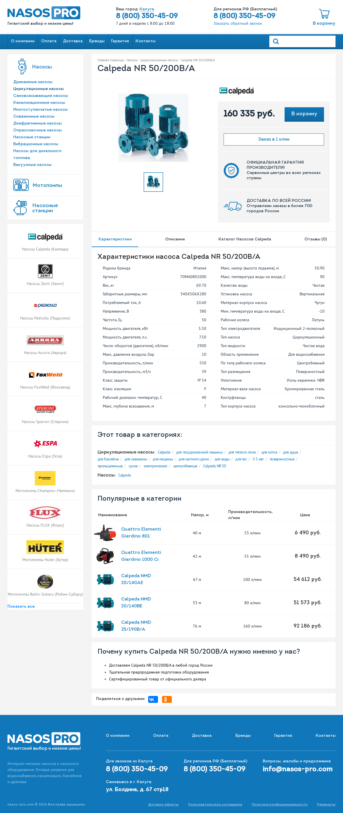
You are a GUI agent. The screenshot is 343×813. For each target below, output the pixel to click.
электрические (155, 465)
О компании (23, 41)
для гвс (240, 459)
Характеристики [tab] (115, 239)
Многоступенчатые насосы (40, 110)
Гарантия (120, 41)
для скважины (136, 459)
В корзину (324, 23)
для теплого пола (242, 452)
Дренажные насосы (32, 82)
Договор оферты (163, 804)
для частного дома (193, 459)
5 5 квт (258, 459)
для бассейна (108, 459)
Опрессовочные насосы (37, 130)
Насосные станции (31, 137)
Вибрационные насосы (35, 144)
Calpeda (164, 452)
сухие (133, 465)
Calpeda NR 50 (214, 465)
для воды (222, 459)
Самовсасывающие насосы (40, 96)
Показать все (21, 607)
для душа (290, 452)
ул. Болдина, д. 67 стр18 (137, 790)
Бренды (96, 41)
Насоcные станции (45, 208)
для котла (269, 452)
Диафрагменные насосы (37, 123)
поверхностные (282, 459)
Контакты (145, 41)
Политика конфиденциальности (280, 804)
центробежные (185, 465)
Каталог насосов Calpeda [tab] (244, 239)
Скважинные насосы (33, 116)
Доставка (73, 41)
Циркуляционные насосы (38, 89)
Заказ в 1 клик (274, 139)
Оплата (48, 41)
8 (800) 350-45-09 (147, 16)
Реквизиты (326, 804)
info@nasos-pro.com (298, 769)
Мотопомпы (47, 185)
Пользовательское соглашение (215, 804)
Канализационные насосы (39, 103)
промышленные (110, 465)
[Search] (302, 41)
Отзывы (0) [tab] (316, 239)
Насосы (42, 67)
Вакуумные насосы (32, 165)
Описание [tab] (175, 239)
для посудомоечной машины (199, 452)
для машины (163, 459)
